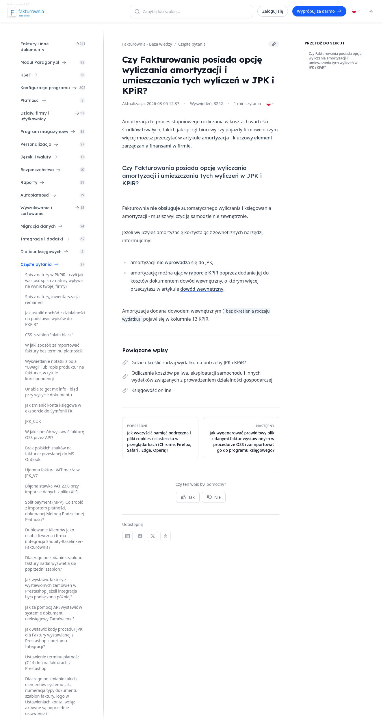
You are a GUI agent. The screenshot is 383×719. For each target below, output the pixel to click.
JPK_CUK (33, 421)
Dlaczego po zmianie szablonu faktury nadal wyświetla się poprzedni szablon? (53, 563)
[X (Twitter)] (153, 536)
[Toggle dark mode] (371, 11)
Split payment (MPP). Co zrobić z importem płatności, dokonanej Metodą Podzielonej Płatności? (54, 510)
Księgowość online (151, 390)
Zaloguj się (272, 11)
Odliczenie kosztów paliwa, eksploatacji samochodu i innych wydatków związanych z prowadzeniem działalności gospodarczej (201, 376)
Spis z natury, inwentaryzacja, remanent (53, 299)
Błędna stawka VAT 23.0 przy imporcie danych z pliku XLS (52, 488)
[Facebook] (140, 536)
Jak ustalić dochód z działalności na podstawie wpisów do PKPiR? (55, 318)
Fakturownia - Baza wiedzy (147, 44)
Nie (214, 497)
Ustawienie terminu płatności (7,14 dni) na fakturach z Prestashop (53, 662)
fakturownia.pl (18, 4)
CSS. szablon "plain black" (49, 334)
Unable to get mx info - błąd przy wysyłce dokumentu (51, 391)
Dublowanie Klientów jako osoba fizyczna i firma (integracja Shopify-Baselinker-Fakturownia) (54, 538)
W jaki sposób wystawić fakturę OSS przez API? (54, 434)
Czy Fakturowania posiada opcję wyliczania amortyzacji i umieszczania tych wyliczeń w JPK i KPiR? (335, 60)
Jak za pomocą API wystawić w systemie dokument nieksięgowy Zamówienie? (53, 612)
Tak (188, 497)
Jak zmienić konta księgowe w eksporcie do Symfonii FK (53, 408)
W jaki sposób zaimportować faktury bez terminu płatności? (54, 348)
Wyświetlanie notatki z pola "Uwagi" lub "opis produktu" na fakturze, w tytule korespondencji (54, 369)
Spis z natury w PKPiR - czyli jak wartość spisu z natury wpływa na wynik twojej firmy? (54, 280)
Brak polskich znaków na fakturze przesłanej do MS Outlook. (49, 453)
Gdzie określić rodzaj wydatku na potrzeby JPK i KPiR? (188, 362)
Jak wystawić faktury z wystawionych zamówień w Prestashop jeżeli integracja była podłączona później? (51, 588)
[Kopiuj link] (273, 44)
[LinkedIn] (127, 536)
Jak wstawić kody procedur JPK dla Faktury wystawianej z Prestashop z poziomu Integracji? (54, 637)
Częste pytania (192, 44)
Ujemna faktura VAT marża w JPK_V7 (52, 472)
